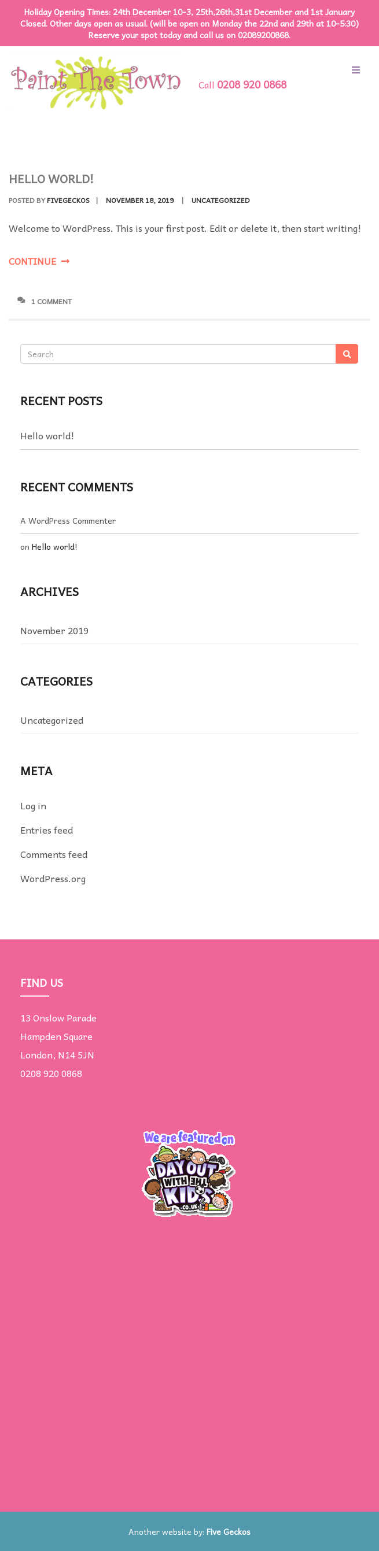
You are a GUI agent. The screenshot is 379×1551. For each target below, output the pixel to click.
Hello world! (51, 178)
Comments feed (53, 853)
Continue (39, 260)
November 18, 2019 (140, 200)
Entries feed (46, 829)
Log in (33, 805)
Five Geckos (229, 1531)
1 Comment (44, 301)
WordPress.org (53, 878)
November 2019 (54, 630)
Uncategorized (221, 200)
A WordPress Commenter (68, 520)
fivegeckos (68, 200)
